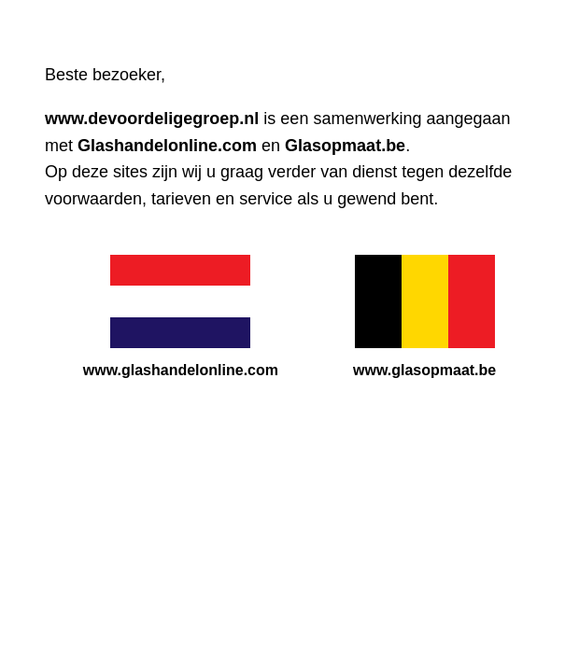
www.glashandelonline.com (180, 370)
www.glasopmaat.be (424, 370)
